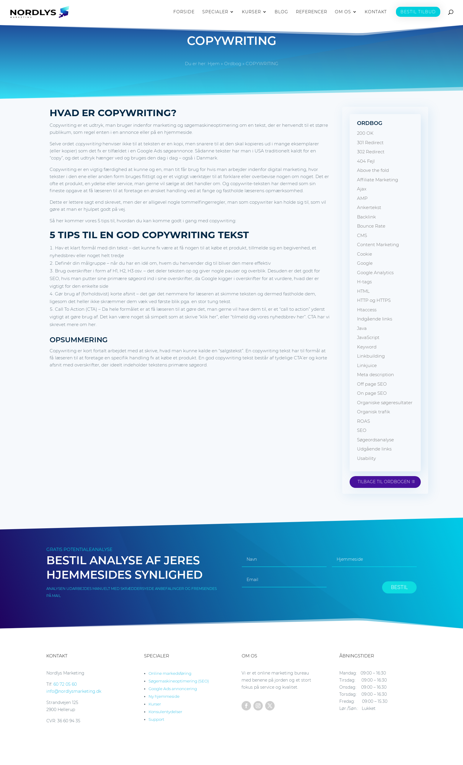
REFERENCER (311, 12)
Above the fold (373, 170)
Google (365, 263)
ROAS (363, 421)
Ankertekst (369, 207)
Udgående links (374, 449)
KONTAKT (376, 12)
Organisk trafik (373, 411)
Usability (366, 458)
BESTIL (399, 587)
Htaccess (366, 309)
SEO (361, 430)
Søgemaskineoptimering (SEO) (179, 681)
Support (156, 719)
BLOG (281, 12)
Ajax (361, 189)
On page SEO (372, 393)
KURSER (251, 12)
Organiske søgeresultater (385, 402)
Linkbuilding (371, 356)
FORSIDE (184, 12)
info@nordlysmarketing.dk (73, 691)
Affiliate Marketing (377, 179)
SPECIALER (215, 12)
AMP (362, 198)
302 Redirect (370, 151)
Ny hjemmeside (164, 696)
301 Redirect (370, 142)
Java (362, 328)
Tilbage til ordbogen (384, 481)
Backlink (366, 217)
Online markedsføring (170, 673)
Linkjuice (367, 365)
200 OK (365, 133)
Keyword (366, 347)
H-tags (364, 281)
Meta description (375, 374)
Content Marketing (378, 244)
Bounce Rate (371, 226)
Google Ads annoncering (173, 688)
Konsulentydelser (165, 711)
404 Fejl (366, 161)
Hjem (214, 63)
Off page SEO (372, 384)
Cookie (364, 254)
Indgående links (374, 319)
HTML (363, 291)
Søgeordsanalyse (375, 439)
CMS (362, 235)
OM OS (343, 12)
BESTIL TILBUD (418, 11)
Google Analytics (375, 272)
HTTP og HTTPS (374, 300)
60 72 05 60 (65, 684)
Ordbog (232, 63)
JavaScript (368, 337)
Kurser (155, 704)
